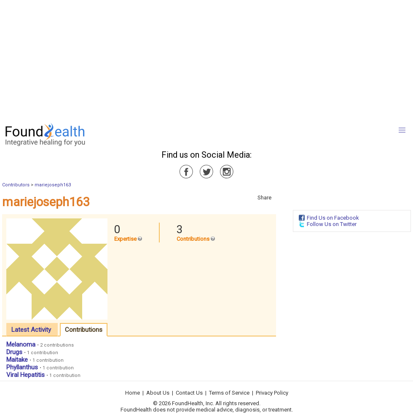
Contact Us (189, 393)
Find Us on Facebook (333, 218)
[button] (402, 130)
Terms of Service (229, 393)
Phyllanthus (22, 367)
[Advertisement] (174, 59)
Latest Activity (31, 330)
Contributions (83, 330)
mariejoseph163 (53, 185)
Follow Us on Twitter (332, 224)
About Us (157, 393)
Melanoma (20, 344)
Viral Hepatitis (25, 375)
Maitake (17, 359)
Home (132, 393)
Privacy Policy (272, 393)
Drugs (14, 352)
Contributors (16, 185)
